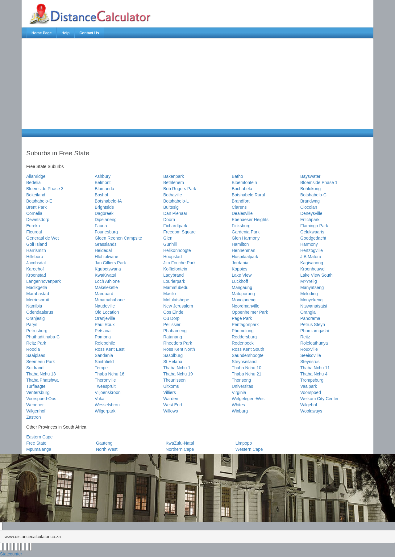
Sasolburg (173, 355)
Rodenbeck (243, 343)
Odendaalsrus (39, 312)
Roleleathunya (314, 343)
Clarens (239, 207)
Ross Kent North (179, 349)
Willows (170, 410)
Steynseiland (244, 361)
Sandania (104, 355)
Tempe (101, 367)
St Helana (172, 361)
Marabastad (37, 293)
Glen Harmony (246, 238)
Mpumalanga (38, 449)
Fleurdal (34, 231)
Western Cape (249, 449)
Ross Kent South (248, 349)
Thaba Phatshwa (42, 380)
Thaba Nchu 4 (313, 373)
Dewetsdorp (37, 219)
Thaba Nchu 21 (246, 373)
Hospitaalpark (245, 256)
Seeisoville (310, 355)
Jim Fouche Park (179, 262)
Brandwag (310, 201)
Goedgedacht (313, 238)
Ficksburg (241, 225)
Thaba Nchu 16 (109, 373)
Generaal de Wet (42, 238)
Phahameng (175, 330)
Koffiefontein (175, 268)
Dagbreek (104, 213)
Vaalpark (308, 386)
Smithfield (104, 361)
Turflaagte (36, 386)
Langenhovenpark (43, 281)
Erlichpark (309, 219)
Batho (237, 176)
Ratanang (172, 336)
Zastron (33, 417)
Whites (238, 404)
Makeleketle (106, 287)
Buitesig (171, 207)
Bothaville (172, 194)
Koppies (239, 268)
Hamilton (240, 244)
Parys (31, 324)
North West (107, 449)
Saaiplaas (35, 355)
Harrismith (36, 250)
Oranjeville (105, 318)
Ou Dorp (171, 318)
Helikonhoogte (177, 250)
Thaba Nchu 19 (178, 373)
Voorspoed (310, 392)
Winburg (240, 410)
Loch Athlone (107, 281)
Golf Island (36, 244)
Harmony (309, 244)
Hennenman (243, 250)
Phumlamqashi (314, 330)
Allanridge (35, 176)
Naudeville (105, 306)
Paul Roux (105, 324)
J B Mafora (310, 256)
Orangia (308, 312)
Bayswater (310, 176)
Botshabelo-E (39, 201)
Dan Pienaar (175, 213)
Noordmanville (245, 306)
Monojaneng (244, 299)
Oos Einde (173, 312)
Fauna (101, 225)
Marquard (104, 293)
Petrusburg (36, 330)
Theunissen (174, 380)
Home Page (41, 33)
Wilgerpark (105, 410)
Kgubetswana (108, 268)
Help (65, 33)
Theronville (105, 380)
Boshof (101, 194)
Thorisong (241, 380)
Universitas (242, 386)
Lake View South (316, 275)
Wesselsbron (107, 404)
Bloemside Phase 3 (45, 188)
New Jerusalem (178, 306)
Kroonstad (36, 275)
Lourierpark (174, 281)
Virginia (239, 392)
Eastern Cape (39, 436)
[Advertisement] (95, 83)
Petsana (102, 330)
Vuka (99, 398)
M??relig (308, 281)
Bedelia (33, 182)
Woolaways (311, 410)
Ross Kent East (110, 349)
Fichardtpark (175, 225)
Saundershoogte (248, 355)
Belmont (102, 182)
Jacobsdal (36, 262)
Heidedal (103, 250)
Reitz (305, 336)
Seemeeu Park (40, 361)
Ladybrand (173, 275)
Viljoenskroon (108, 392)
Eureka (33, 225)
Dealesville (242, 213)
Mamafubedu (176, 287)
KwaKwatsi (105, 275)
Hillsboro (34, 256)
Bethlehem (173, 182)
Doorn (169, 219)
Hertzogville (311, 250)
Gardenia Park (246, 231)
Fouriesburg (106, 231)
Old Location (107, 312)
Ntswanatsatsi (313, 306)
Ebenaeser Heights (250, 219)
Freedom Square (179, 231)
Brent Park (36, 207)
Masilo (169, 293)
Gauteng (104, 443)
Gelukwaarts (312, 231)
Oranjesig (35, 318)
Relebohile (105, 343)
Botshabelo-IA (108, 201)
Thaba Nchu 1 (176, 367)
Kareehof (35, 268)
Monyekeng (311, 299)
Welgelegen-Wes (248, 398)
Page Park (242, 318)
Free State (36, 443)
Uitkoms (171, 386)
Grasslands (106, 244)
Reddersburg (244, 336)
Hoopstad (172, 256)
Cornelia (34, 213)
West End (172, 404)
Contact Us (89, 33)
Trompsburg (311, 380)
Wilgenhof (35, 410)
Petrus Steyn (312, 324)
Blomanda (104, 188)
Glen (168, 238)
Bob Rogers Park (179, 188)
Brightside (104, 207)
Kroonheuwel (313, 268)
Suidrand (35, 367)
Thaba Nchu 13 (41, 373)
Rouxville (309, 349)
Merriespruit (37, 299)
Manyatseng (312, 287)
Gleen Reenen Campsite (118, 238)
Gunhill (170, 244)
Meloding (309, 293)
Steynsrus (309, 361)
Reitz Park (36, 343)
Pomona (103, 336)
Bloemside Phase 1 (319, 182)
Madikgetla (36, 287)
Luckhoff (240, 281)
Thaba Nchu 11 (315, 367)
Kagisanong (311, 262)
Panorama (310, 318)
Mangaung (242, 287)
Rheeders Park (177, 343)
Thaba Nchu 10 (246, 367)
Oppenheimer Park (250, 312)
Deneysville (311, 213)
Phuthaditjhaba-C (43, 336)
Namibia (34, 306)
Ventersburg (38, 392)
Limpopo (243, 443)
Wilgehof (308, 404)
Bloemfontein (244, 182)
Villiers (169, 392)
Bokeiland (35, 194)
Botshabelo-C (313, 194)
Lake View (242, 275)
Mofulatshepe (176, 299)
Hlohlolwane (106, 256)
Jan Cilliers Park (110, 262)
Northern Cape (180, 449)
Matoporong (243, 293)
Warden (170, 398)
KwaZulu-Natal (180, 443)
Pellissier (172, 324)
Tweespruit (105, 386)
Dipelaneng (106, 219)
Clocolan (308, 207)
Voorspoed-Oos (41, 398)
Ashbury (102, 176)
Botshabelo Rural (248, 194)
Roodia (33, 349)
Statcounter (11, 553)
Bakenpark (173, 176)
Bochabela (242, 188)
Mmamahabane (110, 299)
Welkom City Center (319, 398)
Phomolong (243, 330)
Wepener (35, 404)
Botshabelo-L (176, 201)
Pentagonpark (245, 324)
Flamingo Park (314, 225)
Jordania (240, 262)
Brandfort (241, 201)
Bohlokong (310, 188)
